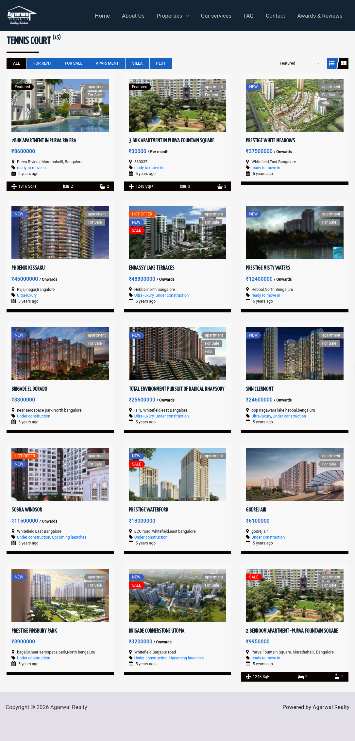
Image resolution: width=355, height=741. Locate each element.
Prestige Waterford (148, 510)
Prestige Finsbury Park (34, 631)
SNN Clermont (259, 389)
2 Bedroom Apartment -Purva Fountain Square (292, 631)
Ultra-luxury (27, 295)
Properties (174, 15)
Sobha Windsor (26, 510)
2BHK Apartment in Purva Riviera (43, 141)
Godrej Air (256, 510)
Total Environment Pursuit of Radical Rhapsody (176, 389)
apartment (107, 63)
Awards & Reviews (320, 15)
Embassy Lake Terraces (151, 268)
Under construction (172, 295)
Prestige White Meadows (270, 141)
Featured (287, 63)
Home (108, 15)
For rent (42, 63)
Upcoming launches (69, 537)
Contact (276, 15)
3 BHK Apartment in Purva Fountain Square (171, 141)
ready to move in (31, 168)
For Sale (73, 63)
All (16, 63)
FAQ (251, 15)
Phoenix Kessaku (27, 268)
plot (161, 63)
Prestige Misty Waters (268, 268)
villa (137, 63)
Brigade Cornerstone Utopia (156, 631)
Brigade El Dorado (29, 389)
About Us (138, 15)
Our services (219, 15)
